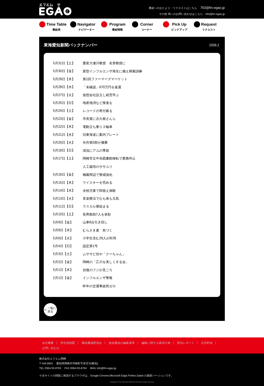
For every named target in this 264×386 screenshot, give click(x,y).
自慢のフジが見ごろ (97, 270)
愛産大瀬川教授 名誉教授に (104, 63)
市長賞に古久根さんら (99, 118)
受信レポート (185, 342)
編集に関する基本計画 (155, 342)
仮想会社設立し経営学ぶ (101, 95)
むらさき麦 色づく (97, 230)
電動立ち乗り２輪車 (97, 127)
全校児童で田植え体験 (99, 190)
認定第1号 (90, 246)
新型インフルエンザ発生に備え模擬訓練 (112, 71)
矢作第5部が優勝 (95, 142)
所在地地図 (67, 342)
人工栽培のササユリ (97, 166)
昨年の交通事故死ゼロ (99, 286)
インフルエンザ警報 (97, 278)
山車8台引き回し (95, 222)
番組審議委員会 (92, 342)
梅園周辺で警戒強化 (97, 174)
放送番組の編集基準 (122, 342)
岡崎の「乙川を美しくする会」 (106, 262)
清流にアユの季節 (96, 150)
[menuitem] (54, 27)
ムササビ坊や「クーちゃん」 (104, 254)
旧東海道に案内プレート (101, 134)
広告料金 (207, 342)
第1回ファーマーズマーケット (105, 79)
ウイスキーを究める (97, 182)
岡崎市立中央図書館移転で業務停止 (109, 158)
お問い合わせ (50, 348)
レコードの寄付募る (97, 111)
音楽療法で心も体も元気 (101, 198)
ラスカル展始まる (96, 206)
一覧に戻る (51, 309)
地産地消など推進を (97, 103)
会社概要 (48, 342)
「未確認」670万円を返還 (102, 87)
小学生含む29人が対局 (99, 238)
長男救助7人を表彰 (97, 214)
